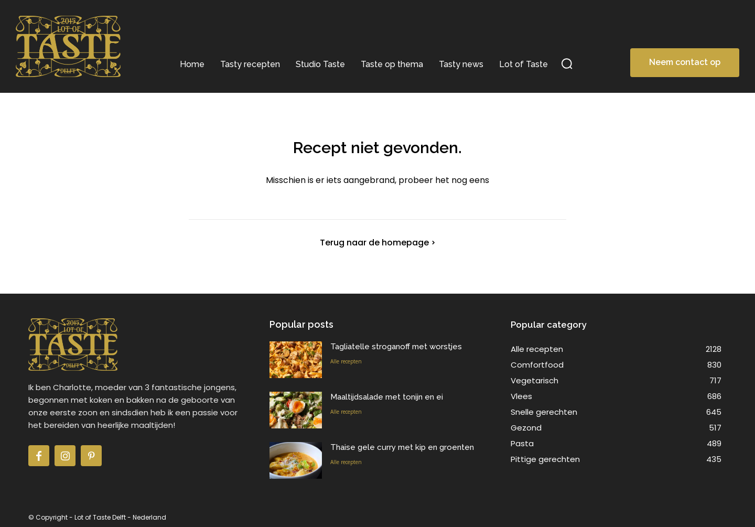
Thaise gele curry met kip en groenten (402, 447)
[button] (567, 63)
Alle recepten (346, 361)
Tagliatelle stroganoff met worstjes (396, 346)
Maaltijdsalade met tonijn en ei (386, 397)
